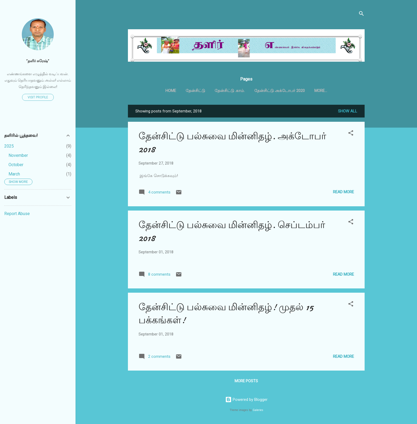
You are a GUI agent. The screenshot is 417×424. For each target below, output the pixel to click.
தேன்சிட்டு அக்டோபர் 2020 (279, 90)
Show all (347, 112)
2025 (9, 146)
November (18, 155)
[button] (351, 135)
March (14, 174)
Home (170, 90)
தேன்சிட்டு (195, 90)
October (16, 164)
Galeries (258, 410)
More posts (246, 382)
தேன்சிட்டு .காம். (230, 90)
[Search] (361, 14)
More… (320, 90)
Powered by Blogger (246, 399)
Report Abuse (17, 213)
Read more (343, 193)
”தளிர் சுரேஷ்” (37, 61)
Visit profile (38, 97)
